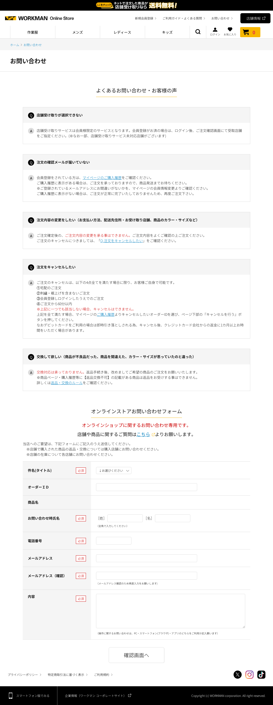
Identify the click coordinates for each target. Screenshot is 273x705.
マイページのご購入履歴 (102, 177)
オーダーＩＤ (38, 486)
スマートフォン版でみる (33, 695)
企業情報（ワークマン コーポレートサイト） (95, 695)
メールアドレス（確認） (47, 575)
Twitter (238, 675)
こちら (143, 434)
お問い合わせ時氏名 (44, 518)
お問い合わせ (220, 18)
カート (250, 32)
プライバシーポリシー (23, 674)
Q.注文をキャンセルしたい (121, 240)
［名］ (149, 518)
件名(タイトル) (40, 470)
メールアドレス (40, 558)
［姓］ (101, 518)
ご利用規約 (101, 674)
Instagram (249, 675)
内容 (31, 596)
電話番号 (35, 540)
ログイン (215, 31)
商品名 (33, 502)
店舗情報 (253, 18)
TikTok (261, 675)
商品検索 (198, 32)
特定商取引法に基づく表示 (66, 674)
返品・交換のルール (67, 382)
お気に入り (230, 31)
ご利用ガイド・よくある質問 (182, 18)
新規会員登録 (144, 18)
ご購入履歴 (106, 314)
